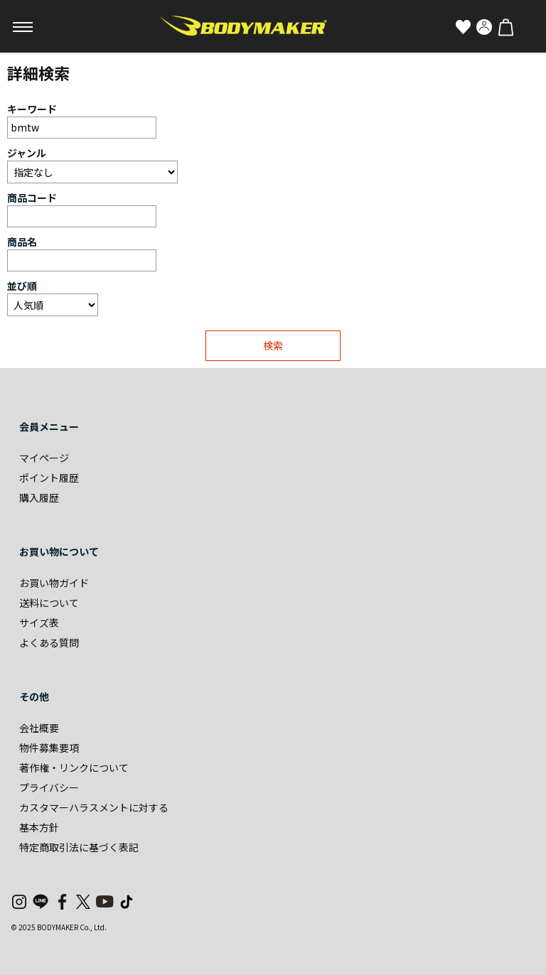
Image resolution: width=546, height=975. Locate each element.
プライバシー (49, 787)
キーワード (32, 109)
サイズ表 (39, 622)
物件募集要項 (49, 747)
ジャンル (26, 153)
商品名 (22, 242)
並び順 (22, 286)
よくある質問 (49, 642)
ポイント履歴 (49, 477)
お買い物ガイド (54, 583)
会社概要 (39, 728)
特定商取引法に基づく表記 (79, 847)
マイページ (44, 458)
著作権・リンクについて (74, 767)
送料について (49, 603)
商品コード (32, 197)
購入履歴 (39, 497)
